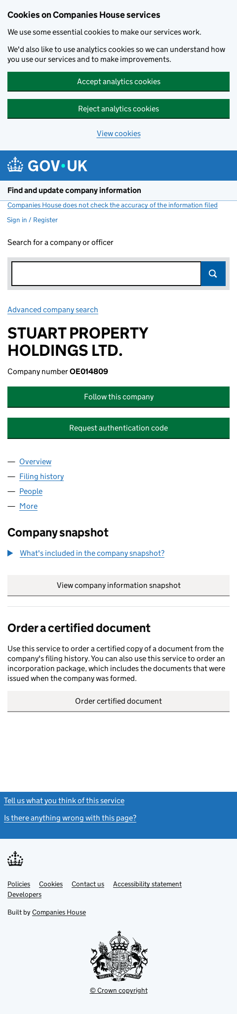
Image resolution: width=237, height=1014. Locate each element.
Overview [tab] (35, 461)
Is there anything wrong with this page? (70, 817)
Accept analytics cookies (118, 81)
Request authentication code (118, 428)
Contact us (88, 883)
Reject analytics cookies (118, 108)
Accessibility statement (147, 883)
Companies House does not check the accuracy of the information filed (112, 204)
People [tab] (30, 491)
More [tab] (28, 506)
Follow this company (119, 396)
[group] (118, 554)
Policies (18, 883)
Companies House (59, 912)
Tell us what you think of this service (64, 800)
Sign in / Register (32, 219)
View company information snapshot (143, 585)
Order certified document (118, 701)
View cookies (119, 133)
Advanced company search (52, 309)
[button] (85, 553)
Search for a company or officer (60, 242)
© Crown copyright (119, 990)
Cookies (51, 883)
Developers (24, 894)
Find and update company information (74, 190)
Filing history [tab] (41, 476)
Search (213, 273)
